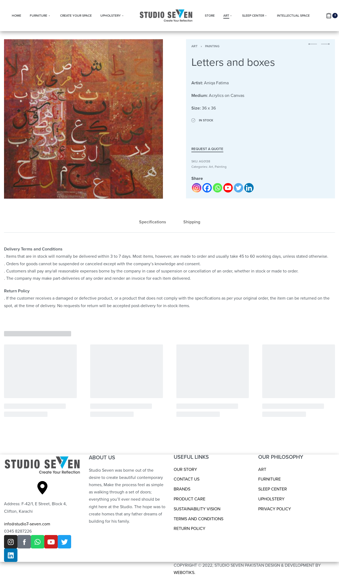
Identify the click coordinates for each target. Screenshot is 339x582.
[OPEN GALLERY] (83, 119)
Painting (212, 46)
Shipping (191, 222)
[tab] (152, 222)
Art (194, 46)
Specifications (152, 222)
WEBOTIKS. (184, 572)
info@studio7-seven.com (27, 524)
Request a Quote (207, 149)
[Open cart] (332, 16)
